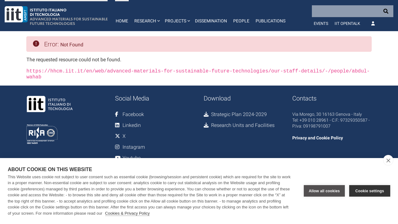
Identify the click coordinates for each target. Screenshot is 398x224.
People (241, 20)
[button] (146, 15)
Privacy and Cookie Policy (317, 137)
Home (122, 20)
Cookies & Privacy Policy (127, 213)
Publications (270, 20)
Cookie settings (369, 191)
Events (321, 23)
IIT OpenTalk (347, 23)
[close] (388, 160)
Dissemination (211, 20)
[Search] (352, 11)
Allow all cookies (324, 191)
